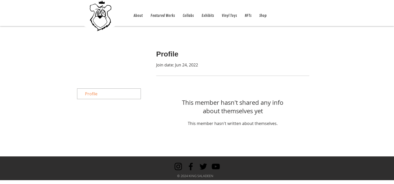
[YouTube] (216, 166)
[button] (137, 15)
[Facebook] (191, 166)
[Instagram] (178, 166)
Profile (91, 94)
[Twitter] (203, 166)
